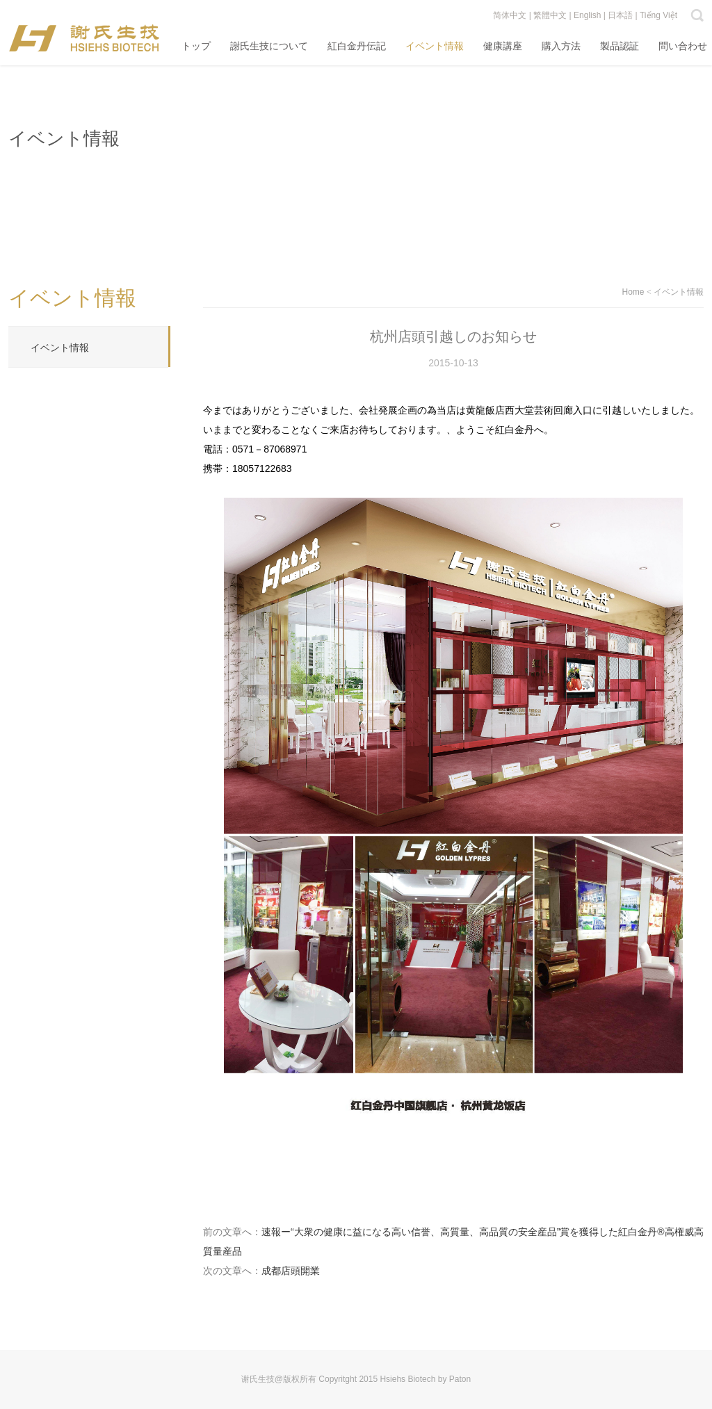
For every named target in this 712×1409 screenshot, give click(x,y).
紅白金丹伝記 (356, 45)
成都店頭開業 (290, 1270)
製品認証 (619, 45)
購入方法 (561, 45)
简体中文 (509, 15)
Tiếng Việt (658, 15)
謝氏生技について (269, 45)
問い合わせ (682, 45)
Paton (460, 1379)
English (587, 15)
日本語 (620, 15)
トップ (196, 45)
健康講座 (502, 45)
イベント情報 (434, 45)
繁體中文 (550, 15)
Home (633, 292)
